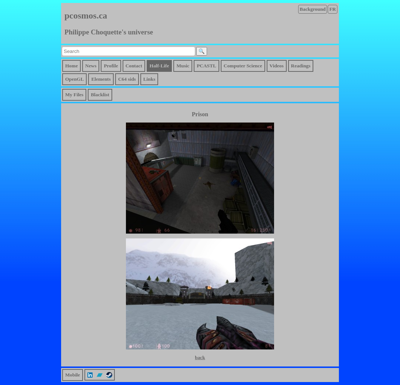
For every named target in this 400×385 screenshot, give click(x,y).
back (200, 357)
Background (313, 9)
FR (332, 9)
